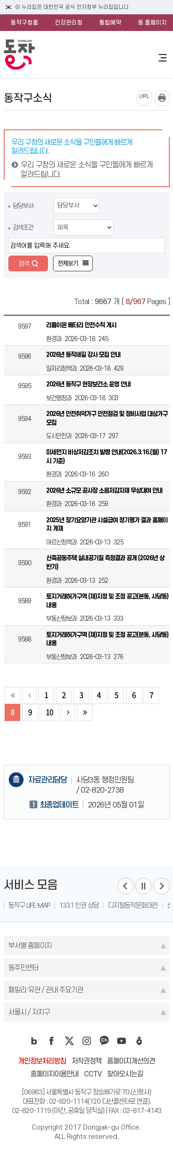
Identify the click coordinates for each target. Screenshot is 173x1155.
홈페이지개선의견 (131, 1061)
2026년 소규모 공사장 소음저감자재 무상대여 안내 (104, 491)
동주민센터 (23, 967)
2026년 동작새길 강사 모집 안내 (83, 355)
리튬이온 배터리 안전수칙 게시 (81, 325)
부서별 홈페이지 (30, 945)
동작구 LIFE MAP (29, 905)
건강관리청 (69, 22)
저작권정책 (86, 1061)
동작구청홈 (24, 22)
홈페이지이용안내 (54, 1073)
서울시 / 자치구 (29, 1012)
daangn (139, 1041)
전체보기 (68, 263)
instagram (87, 1041)
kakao (104, 1041)
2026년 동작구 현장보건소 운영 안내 (88, 384)
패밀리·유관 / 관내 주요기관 (45, 989)
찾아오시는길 (125, 1073)
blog (34, 1041)
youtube (122, 1041)
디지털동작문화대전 (133, 905)
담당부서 (23, 205)
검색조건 (23, 227)
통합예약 (110, 22)
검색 (24, 263)
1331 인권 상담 (79, 905)
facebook (52, 1041)
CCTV (92, 1073)
